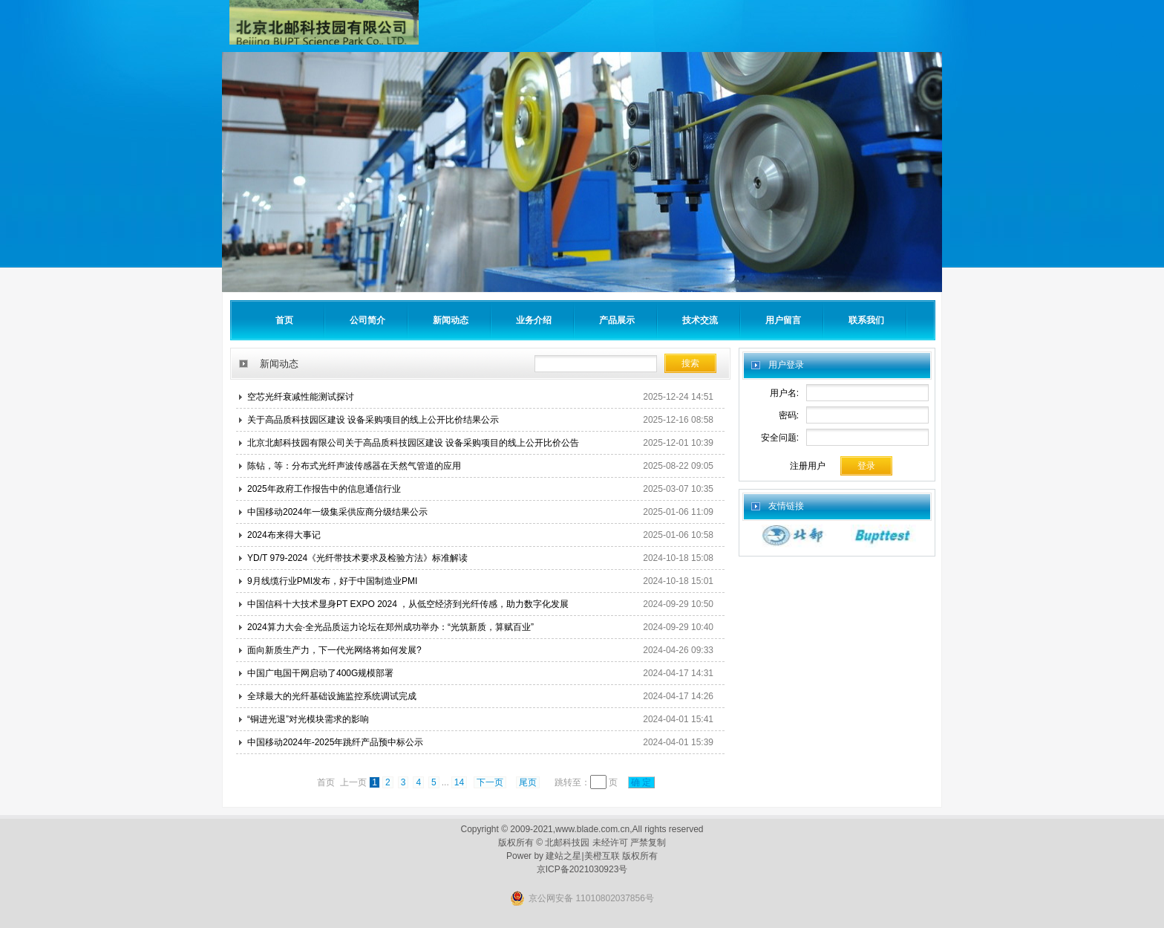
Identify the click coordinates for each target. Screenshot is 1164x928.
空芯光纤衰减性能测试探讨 (300, 397)
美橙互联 (602, 856)
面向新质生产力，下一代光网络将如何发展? (334, 650)
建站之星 (563, 856)
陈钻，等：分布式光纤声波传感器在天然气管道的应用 (354, 466)
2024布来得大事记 (284, 535)
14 (459, 782)
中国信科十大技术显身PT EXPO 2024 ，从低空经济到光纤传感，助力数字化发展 (408, 604)
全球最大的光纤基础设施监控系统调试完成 (331, 696)
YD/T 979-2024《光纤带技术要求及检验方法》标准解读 (357, 558)
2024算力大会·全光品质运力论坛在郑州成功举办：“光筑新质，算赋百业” (390, 627)
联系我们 (866, 320)
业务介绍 (534, 320)
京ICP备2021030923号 (582, 869)
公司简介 (367, 320)
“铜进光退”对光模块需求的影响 (308, 719)
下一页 (490, 782)
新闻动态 (450, 320)
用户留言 (783, 320)
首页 (284, 320)
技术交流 (700, 320)
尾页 (528, 782)
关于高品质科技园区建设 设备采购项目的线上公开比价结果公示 (373, 420)
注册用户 (807, 466)
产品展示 (617, 320)
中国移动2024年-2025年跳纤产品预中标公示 (335, 742)
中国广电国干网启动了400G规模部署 (320, 673)
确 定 (641, 782)
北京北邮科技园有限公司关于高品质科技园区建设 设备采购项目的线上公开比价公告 (413, 443)
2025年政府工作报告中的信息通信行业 (324, 489)
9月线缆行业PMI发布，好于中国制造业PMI (332, 581)
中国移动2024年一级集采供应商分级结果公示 (337, 512)
